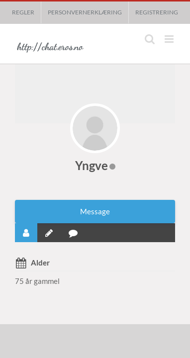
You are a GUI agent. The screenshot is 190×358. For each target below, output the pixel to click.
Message (95, 211)
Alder (40, 262)
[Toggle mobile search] (150, 39)
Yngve (91, 165)
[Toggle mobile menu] (170, 39)
